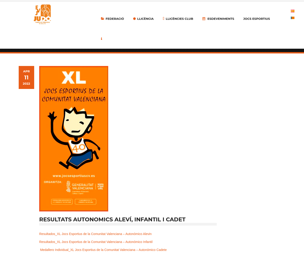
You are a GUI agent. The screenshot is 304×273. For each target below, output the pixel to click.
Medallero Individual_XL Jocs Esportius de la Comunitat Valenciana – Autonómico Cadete (103, 250)
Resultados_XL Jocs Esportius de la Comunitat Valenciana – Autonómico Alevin (95, 234)
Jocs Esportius (256, 18)
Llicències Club (178, 18)
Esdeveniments (218, 18)
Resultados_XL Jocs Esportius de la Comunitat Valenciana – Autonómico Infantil (95, 242)
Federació (112, 18)
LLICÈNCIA (143, 18)
